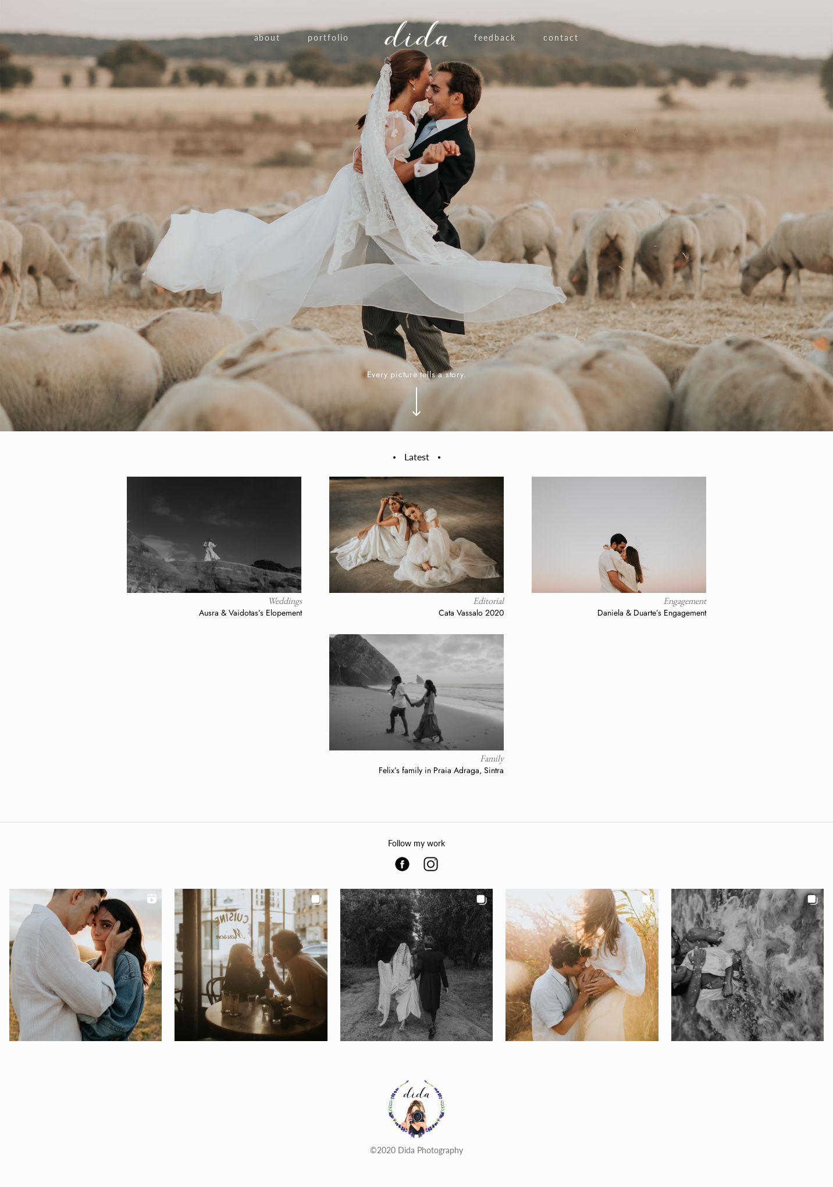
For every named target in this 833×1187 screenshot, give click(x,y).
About (267, 37)
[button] (85, 965)
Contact (561, 37)
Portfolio (328, 37)
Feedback (495, 37)
